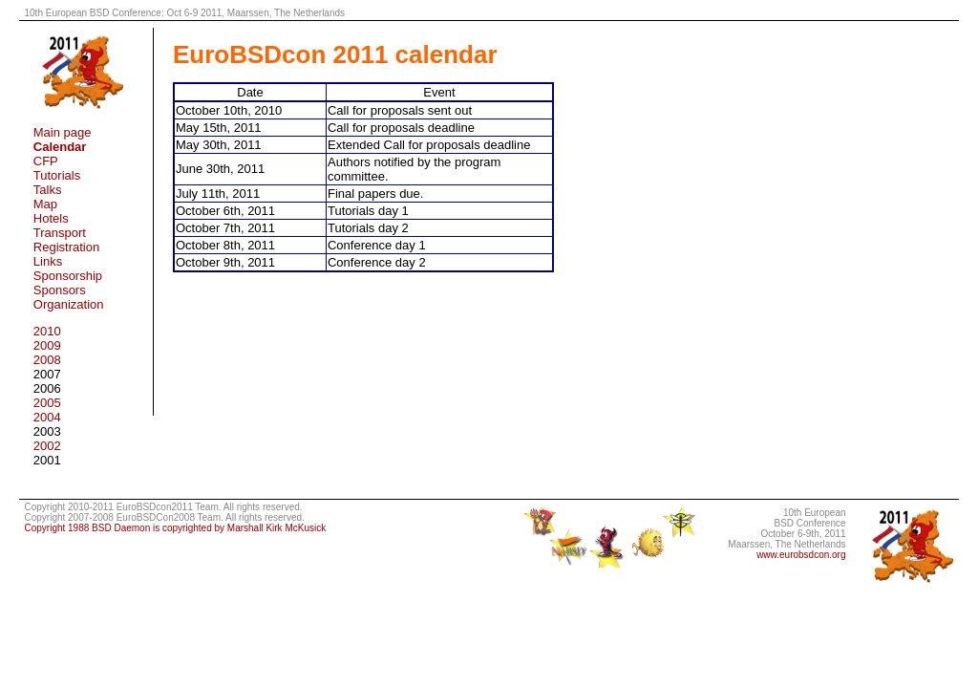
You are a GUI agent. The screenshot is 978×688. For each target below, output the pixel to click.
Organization (68, 304)
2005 (47, 403)
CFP (45, 161)
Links (47, 261)
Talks (47, 190)
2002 (47, 446)
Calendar (60, 147)
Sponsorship (67, 276)
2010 (47, 331)
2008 (47, 360)
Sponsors (59, 290)
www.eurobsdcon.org (800, 554)
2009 (47, 345)
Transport (59, 233)
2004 (47, 417)
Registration (66, 247)
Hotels (51, 218)
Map (45, 204)
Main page (62, 132)
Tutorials (56, 175)
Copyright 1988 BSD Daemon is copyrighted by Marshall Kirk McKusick (175, 528)
